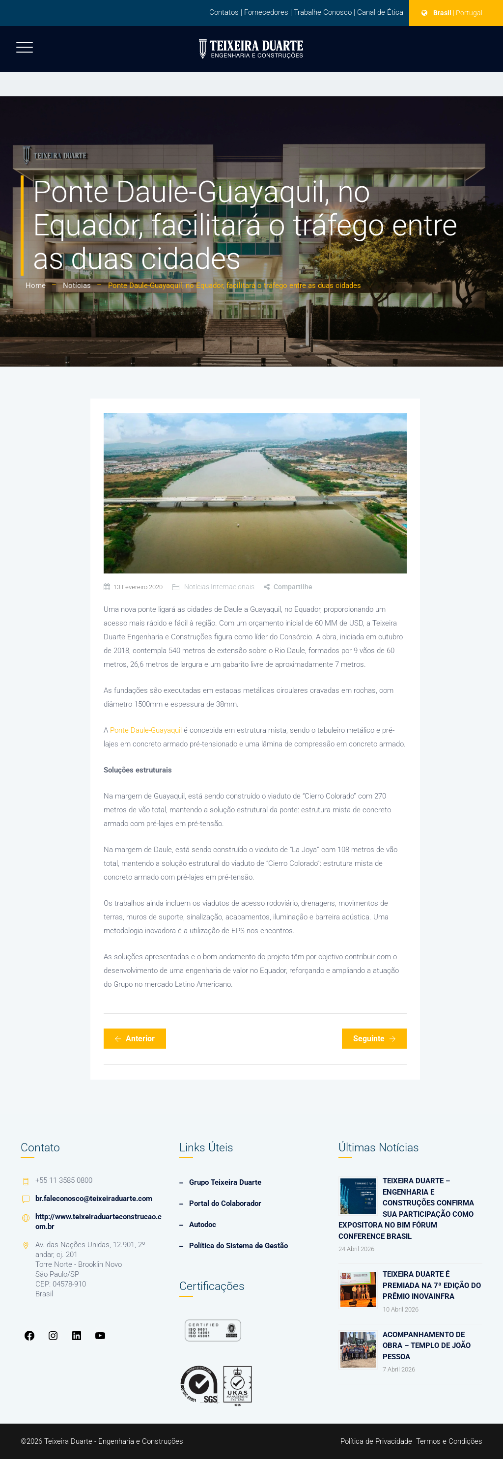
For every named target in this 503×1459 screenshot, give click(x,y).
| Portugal (467, 13)
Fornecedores (266, 12)
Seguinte (374, 1038)
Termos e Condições (449, 1441)
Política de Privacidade (376, 1441)
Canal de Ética (380, 12)
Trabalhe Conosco (323, 12)
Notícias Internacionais (219, 587)
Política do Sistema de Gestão (238, 1245)
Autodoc (202, 1224)
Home (36, 285)
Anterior (134, 1038)
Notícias (77, 285)
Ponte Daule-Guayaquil (146, 730)
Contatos (224, 12)
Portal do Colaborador (225, 1203)
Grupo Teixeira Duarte (225, 1182)
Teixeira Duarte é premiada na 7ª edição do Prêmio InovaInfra (432, 1285)
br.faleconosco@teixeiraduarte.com (93, 1198)
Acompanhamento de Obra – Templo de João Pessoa (427, 1345)
